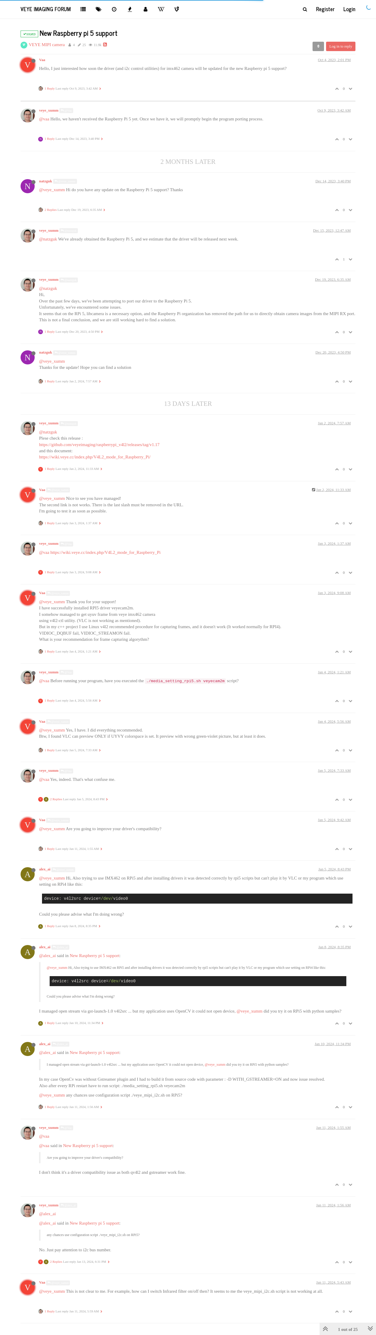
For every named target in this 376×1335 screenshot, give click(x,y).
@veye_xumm (65, 181)
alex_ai (45, 869)
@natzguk (68, 230)
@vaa (44, 119)
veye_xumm (48, 110)
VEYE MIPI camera (47, 44)
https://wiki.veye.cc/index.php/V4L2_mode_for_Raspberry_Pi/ (95, 457)
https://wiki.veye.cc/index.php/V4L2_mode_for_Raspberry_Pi (105, 552)
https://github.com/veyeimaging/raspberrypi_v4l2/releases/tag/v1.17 (99, 444)
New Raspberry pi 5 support (94, 955)
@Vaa (66, 110)
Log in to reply (340, 46)
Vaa (42, 60)
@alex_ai (60, 947)
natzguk (45, 181)
